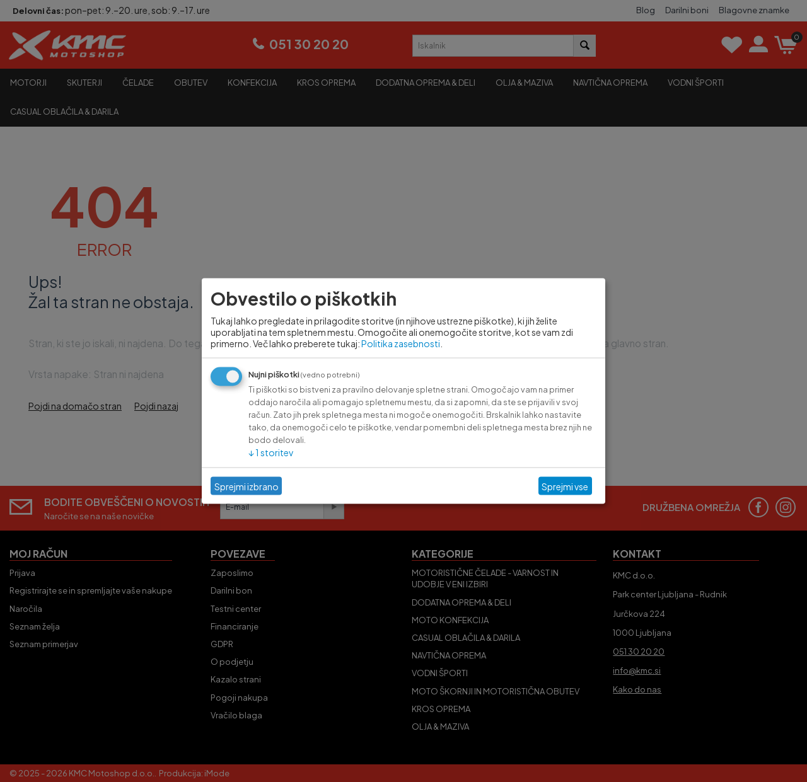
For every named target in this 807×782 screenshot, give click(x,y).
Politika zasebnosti (400, 343)
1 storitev (270, 452)
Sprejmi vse (565, 486)
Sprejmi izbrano (246, 486)
